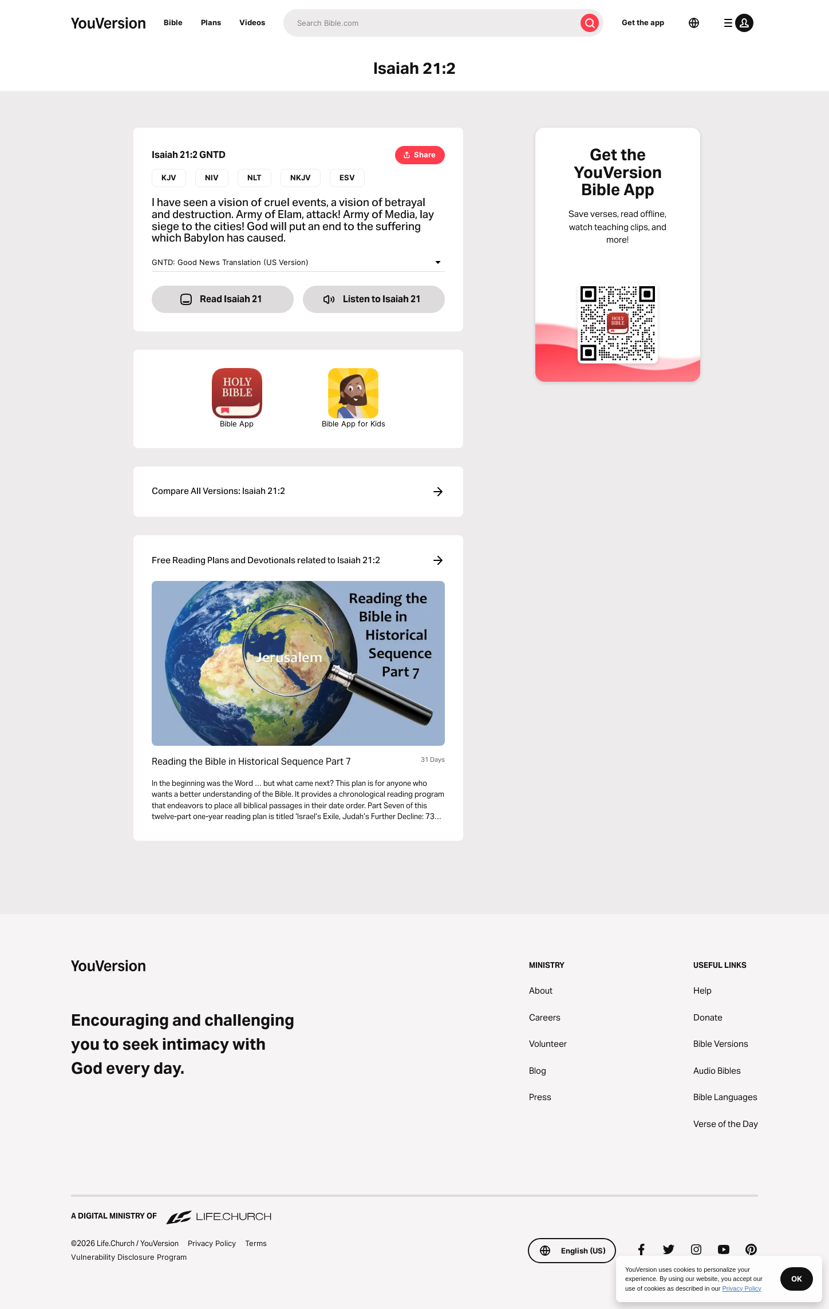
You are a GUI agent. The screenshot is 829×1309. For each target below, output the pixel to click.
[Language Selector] (693, 22)
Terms (256, 1243)
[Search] (429, 23)
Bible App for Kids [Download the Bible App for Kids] (353, 398)
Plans (211, 22)
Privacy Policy (212, 1243)
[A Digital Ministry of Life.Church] (414, 1210)
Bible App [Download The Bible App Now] (237, 398)
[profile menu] (736, 22)
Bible (173, 22)
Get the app (643, 22)
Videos (252, 22)
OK (796, 1278)
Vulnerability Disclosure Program (129, 1256)
